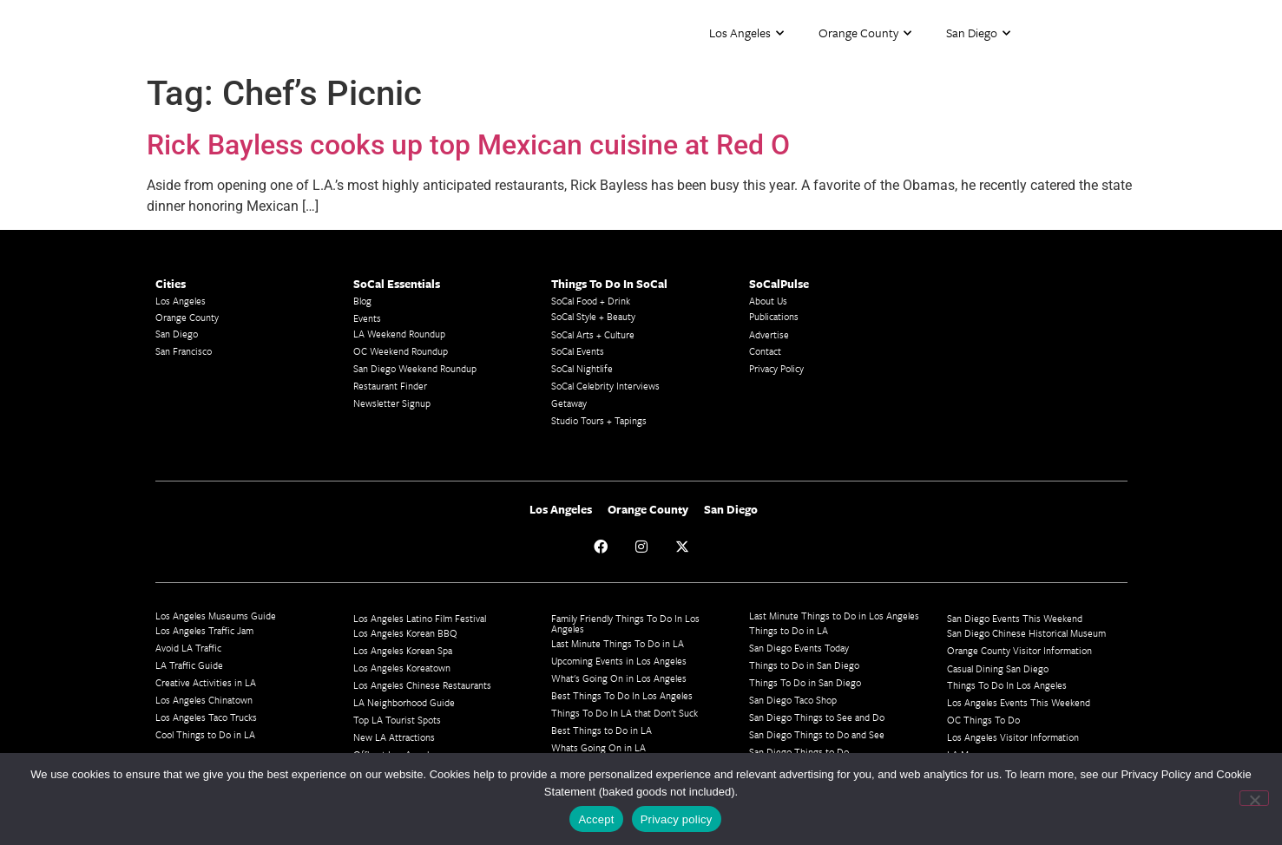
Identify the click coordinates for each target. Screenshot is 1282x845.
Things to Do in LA (788, 630)
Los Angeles (746, 33)
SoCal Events (577, 351)
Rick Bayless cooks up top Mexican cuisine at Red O (468, 144)
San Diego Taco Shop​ (793, 699)
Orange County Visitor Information (1019, 650)
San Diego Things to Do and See (816, 734)
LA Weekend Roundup (399, 333)
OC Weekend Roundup (400, 351)
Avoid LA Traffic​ (188, 647)
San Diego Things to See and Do (816, 717)
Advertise (769, 334)
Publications (774, 316)
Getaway (569, 403)
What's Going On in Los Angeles (619, 678)
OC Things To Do (983, 719)
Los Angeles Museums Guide (215, 615)
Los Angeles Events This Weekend (1018, 702)
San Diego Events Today (799, 647)
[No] (1254, 798)
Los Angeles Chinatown (204, 699)
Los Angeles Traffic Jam (204, 630)
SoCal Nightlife (582, 368)
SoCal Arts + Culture (592, 334)
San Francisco (183, 351)
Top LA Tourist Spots (397, 719)
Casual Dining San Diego (998, 668)
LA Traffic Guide (189, 665)
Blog (362, 300)
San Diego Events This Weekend (1014, 618)
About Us (768, 300)
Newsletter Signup (392, 403)
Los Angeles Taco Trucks (206, 717)
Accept (596, 819)
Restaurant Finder (390, 385)
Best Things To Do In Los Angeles (622, 695)
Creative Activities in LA (205, 682)
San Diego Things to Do (799, 751)
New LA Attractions (394, 737)
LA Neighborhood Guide (404, 702)
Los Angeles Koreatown (401, 667)
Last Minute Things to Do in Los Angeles (834, 615)
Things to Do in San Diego (804, 665)
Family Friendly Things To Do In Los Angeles (625, 623)
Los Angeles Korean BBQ (405, 633)
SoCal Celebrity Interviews (605, 385)
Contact (765, 351)
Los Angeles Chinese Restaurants (422, 685)
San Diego (978, 33)
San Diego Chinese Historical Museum (1026, 633)
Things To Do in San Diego (805, 682)
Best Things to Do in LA (601, 730)
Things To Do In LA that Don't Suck (624, 712)
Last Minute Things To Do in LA (617, 643)
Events (367, 318)
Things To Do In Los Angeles (1007, 685)
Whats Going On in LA (598, 747)
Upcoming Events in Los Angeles (619, 660)
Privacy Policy (776, 368)
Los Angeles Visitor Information (1013, 737)
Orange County (865, 33)
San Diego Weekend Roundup (415, 368)
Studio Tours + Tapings (599, 420)
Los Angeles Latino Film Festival (419, 618)
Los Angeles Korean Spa (402, 650)
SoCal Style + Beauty (593, 316)
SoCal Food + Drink (590, 300)
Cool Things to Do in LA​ (205, 734)
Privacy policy (677, 819)
